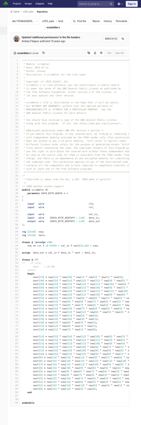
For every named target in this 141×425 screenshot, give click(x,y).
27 (17, 151)
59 (17, 263)
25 (17, 144)
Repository (44, 11)
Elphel (16, 11)
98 (17, 399)
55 (17, 249)
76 (17, 322)
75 (17, 318)
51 (17, 235)
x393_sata (50, 21)
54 (17, 245)
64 (17, 280)
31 (17, 165)
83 (17, 346)
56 (17, 252)
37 (17, 186)
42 (17, 203)
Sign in (132, 3)
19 (17, 123)
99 (17, 402)
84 (17, 350)
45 (17, 214)
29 (17, 158)
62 (17, 273)
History (105, 21)
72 (17, 308)
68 (17, 294)
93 (17, 381)
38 (17, 189)
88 (17, 364)
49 (17, 228)
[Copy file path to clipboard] (45, 53)
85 (17, 353)
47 (17, 221)
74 (17, 315)
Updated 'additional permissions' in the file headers (53, 37)
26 (17, 147)
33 (17, 172)
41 (17, 200)
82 (17, 343)
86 (17, 357)
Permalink (119, 21)
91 (17, 374)
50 (17, 231)
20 (17, 126)
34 (17, 175)
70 (17, 301)
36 (17, 182)
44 (17, 210)
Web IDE (117, 53)
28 (17, 154)
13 (17, 102)
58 (17, 259)
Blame (93, 21)
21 (17, 130)
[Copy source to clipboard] (86, 53)
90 (17, 371)
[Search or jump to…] (96, 4)
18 (17, 119)
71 (17, 304)
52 (17, 238)
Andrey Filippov (32, 41)
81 (17, 339)
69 (17, 298)
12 (17, 98)
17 (17, 116)
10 (17, 91)
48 (17, 224)
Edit (107, 53)
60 (17, 266)
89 (17, 367)
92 (17, 378)
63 (17, 277)
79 (17, 332)
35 (17, 179)
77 (17, 325)
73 (17, 311)
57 (17, 256)
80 (17, 336)
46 (17, 217)
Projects (17, 3)
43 (17, 207)
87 (17, 360)
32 (17, 168)
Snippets (39, 3)
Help (50, 3)
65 (17, 284)
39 (17, 193)
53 (17, 242)
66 (17, 287)
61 (17, 270)
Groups (28, 3)
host (62, 21)
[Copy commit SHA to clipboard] (120, 38)
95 (17, 388)
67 (17, 291)
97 (17, 395)
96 (17, 392)
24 (17, 140)
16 (17, 112)
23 (17, 137)
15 (17, 109)
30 (17, 161)
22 (17, 133)
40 (17, 196)
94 (17, 385)
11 (17, 95)
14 (17, 105)
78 (17, 329)
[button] (4, 420)
